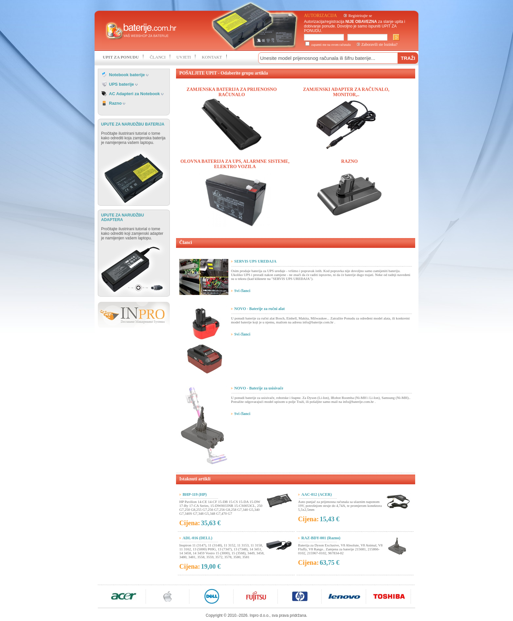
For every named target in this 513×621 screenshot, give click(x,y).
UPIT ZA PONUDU (121, 57)
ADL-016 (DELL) (197, 538)
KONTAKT (212, 57)
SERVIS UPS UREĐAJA (255, 261)
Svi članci (242, 290)
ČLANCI (158, 57)
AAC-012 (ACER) (316, 494)
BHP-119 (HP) (195, 494)
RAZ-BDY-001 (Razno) (320, 538)
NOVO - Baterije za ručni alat (259, 308)
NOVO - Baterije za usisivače (258, 388)
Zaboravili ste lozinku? (380, 44)
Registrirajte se (360, 15)
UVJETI (183, 57)
